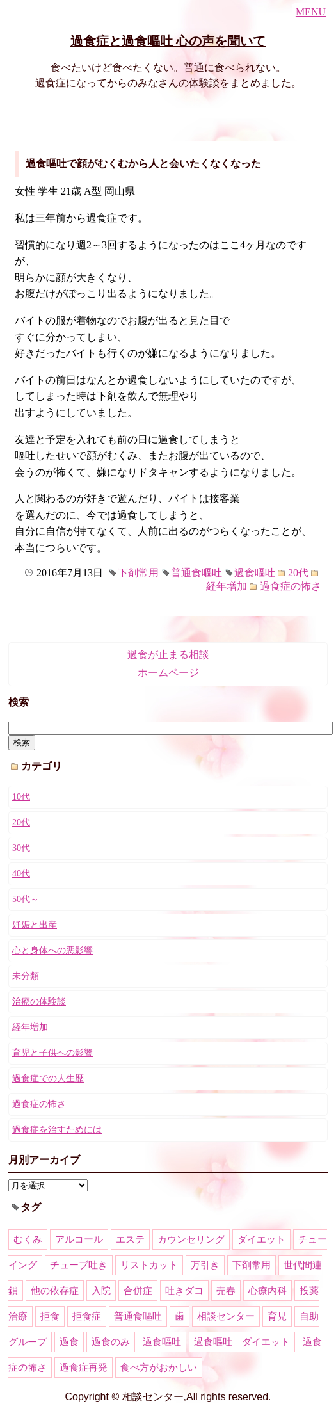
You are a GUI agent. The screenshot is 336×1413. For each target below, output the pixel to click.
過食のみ (111, 1342)
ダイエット (261, 1239)
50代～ (25, 899)
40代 (21, 873)
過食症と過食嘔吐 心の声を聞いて (168, 41)
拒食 (50, 1316)
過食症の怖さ (290, 586)
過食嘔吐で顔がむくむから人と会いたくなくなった (143, 163)
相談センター (226, 1316)
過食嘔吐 (254, 572)
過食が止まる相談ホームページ (168, 664)
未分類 (25, 976)
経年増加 (226, 586)
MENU (311, 11)
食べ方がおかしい (158, 1367)
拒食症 (86, 1316)
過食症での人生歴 (48, 1078)
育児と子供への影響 (52, 1053)
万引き (205, 1265)
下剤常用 (138, 572)
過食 (69, 1342)
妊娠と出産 (34, 925)
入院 (101, 1291)
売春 (226, 1291)
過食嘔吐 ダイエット (242, 1342)
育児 (277, 1316)
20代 (298, 572)
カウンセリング (191, 1239)
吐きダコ (184, 1291)
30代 (21, 848)
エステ (130, 1239)
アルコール (79, 1239)
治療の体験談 (39, 1001)
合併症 (138, 1291)
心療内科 (267, 1291)
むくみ (27, 1239)
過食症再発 (84, 1367)
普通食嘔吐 (196, 572)
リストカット (149, 1265)
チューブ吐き (79, 1265)
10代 (21, 797)
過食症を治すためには (57, 1129)
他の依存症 (55, 1291)
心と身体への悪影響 (52, 950)
